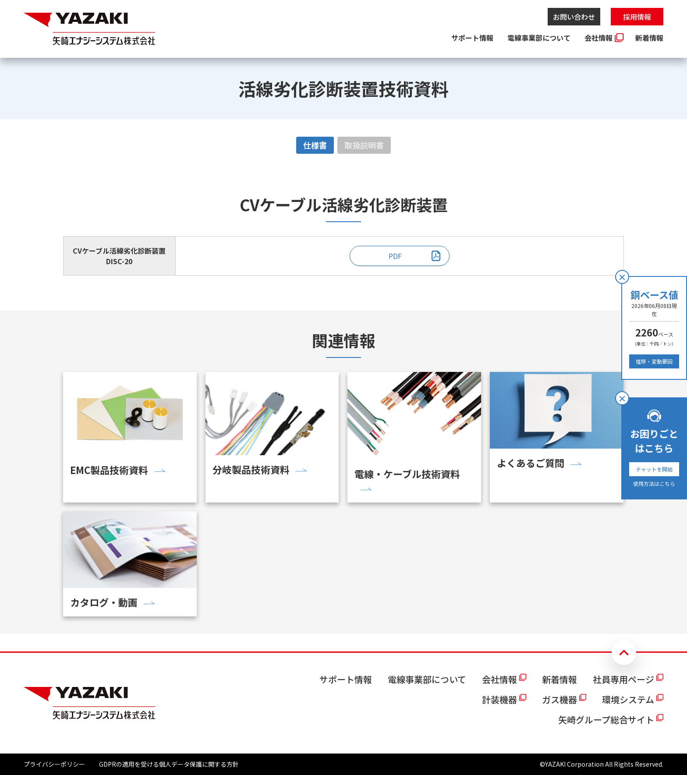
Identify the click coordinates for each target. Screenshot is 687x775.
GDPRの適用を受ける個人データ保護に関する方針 (169, 764)
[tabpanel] (343, 234)
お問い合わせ (574, 16)
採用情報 (637, 16)
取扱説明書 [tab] (364, 145)
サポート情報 (472, 37)
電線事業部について (538, 37)
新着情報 (649, 37)
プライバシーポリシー (54, 764)
